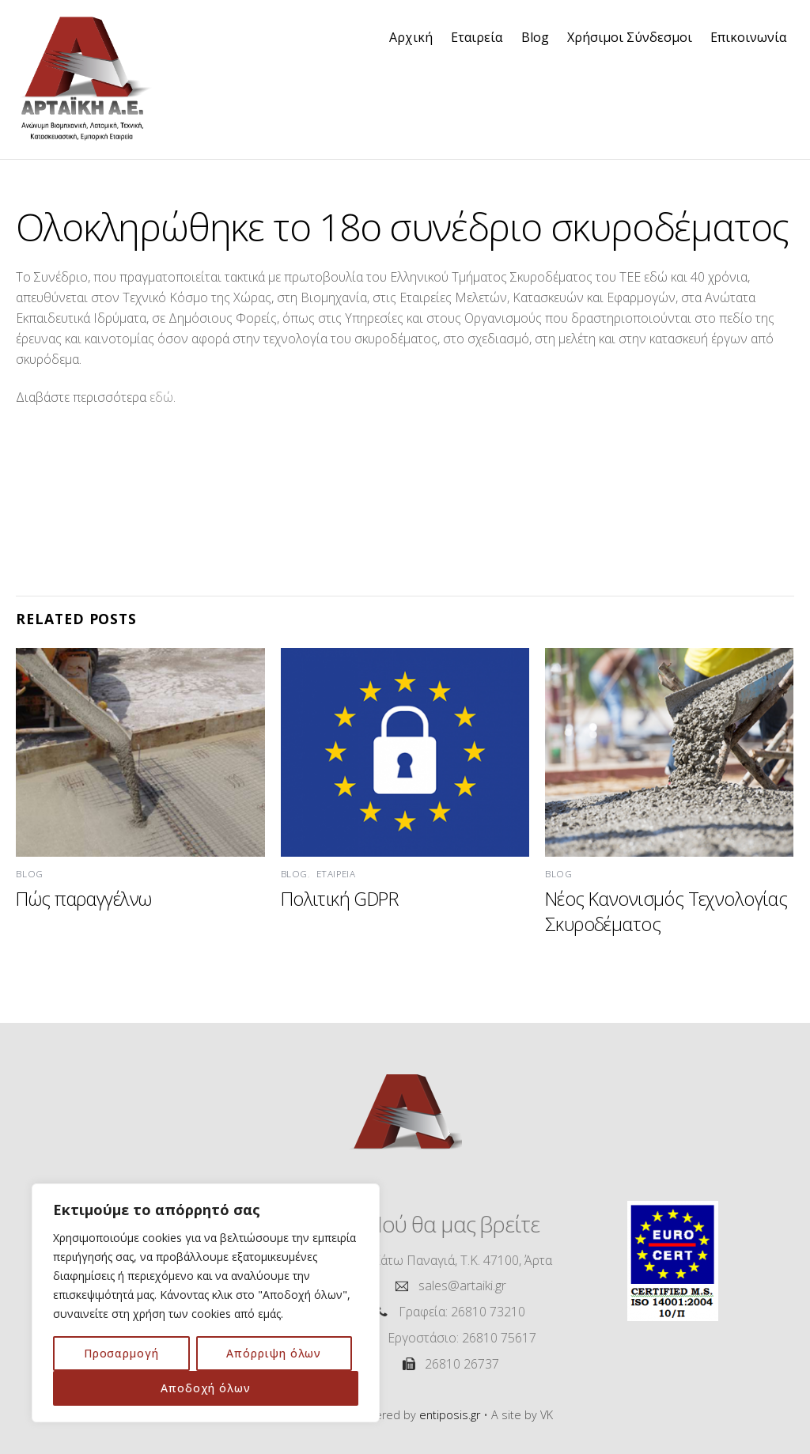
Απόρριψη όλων (273, 1353)
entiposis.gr (449, 1414)
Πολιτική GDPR (339, 898)
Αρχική (411, 37)
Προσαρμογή (121, 1353)
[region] (206, 1302)
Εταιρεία (476, 37)
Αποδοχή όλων (206, 1387)
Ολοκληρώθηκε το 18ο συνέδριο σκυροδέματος (402, 226)
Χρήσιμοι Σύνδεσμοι (629, 37)
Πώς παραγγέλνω (83, 898)
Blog (535, 37)
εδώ (161, 397)
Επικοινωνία (748, 37)
